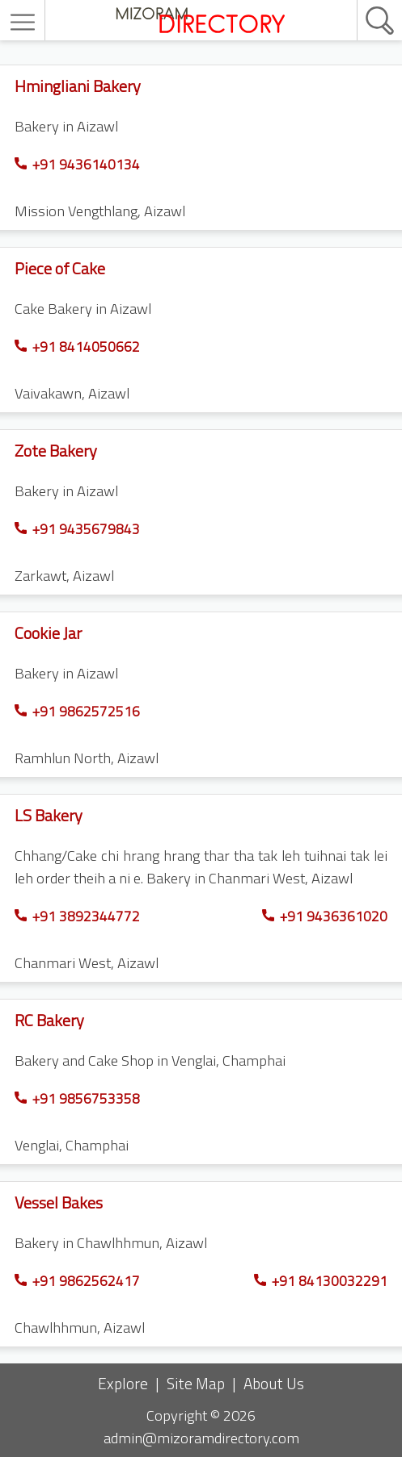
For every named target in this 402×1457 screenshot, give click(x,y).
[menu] (24, 22)
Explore (123, 1383)
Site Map (196, 1383)
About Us (273, 1383)
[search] (362, 1)
